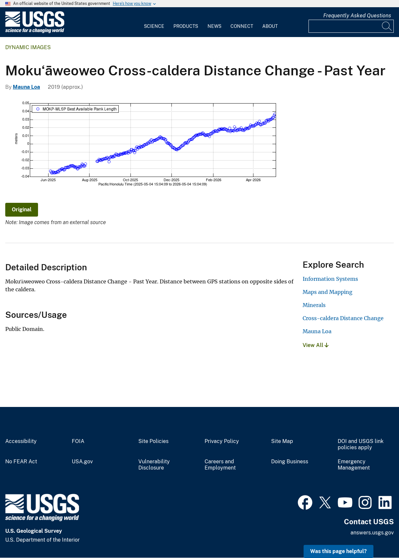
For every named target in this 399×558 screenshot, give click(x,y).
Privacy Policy (222, 441)
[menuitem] (154, 22)
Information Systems (330, 279)
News (214, 26)
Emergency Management (354, 465)
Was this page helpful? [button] (338, 551)
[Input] (351, 26)
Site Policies (153, 441)
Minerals (314, 305)
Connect (241, 26)
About (270, 26)
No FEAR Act (21, 462)
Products (185, 26)
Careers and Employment (220, 465)
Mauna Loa (26, 87)
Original (21, 209)
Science (154, 26)
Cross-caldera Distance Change (343, 318)
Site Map (282, 441)
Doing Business (289, 462)
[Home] (34, 32)
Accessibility (21, 441)
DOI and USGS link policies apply (361, 444)
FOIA (78, 441)
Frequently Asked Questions (357, 15)
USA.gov (82, 462)
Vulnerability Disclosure (154, 465)
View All (316, 345)
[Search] (387, 26)
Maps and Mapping (327, 292)
